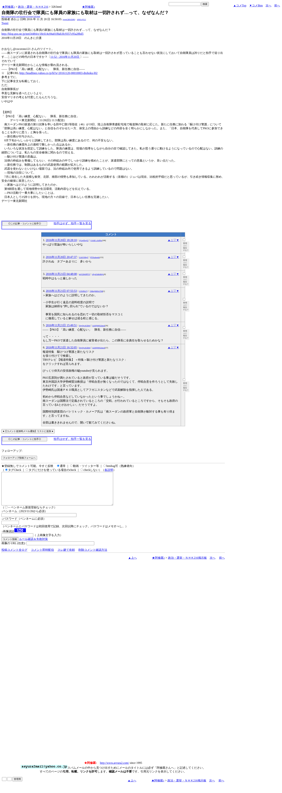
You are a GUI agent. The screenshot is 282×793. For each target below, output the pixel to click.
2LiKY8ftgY (83, 257)
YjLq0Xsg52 (83, 240)
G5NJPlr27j (83, 291)
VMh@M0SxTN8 (96, 291)
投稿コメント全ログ (14, 556)
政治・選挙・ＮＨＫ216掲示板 (187, 564)
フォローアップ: (11, 450)
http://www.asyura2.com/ (114, 769)
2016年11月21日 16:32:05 (61, 347)
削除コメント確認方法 (92, 556)
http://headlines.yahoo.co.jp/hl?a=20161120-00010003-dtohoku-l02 (58, 73)
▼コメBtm (256, 5)
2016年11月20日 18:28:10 (61, 240)
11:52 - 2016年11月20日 (65, 56)
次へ (268, 5)
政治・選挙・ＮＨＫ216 (33, 6)
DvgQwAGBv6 (84, 326)
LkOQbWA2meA (98, 326)
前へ (277, 5)
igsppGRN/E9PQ (69, 20)
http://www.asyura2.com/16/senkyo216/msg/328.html (20, 16)
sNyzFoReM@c (98, 274)
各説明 (108, 469)
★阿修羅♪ (8, 6)
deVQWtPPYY (84, 274)
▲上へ (132, 564)
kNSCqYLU (81, 20)
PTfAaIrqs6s (94, 257)
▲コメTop (239, 5)
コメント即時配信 (42, 556)
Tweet (4, 23)
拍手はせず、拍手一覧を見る (72, 223)
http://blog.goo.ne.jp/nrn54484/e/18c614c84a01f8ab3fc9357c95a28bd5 (42, 33)
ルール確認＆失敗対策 (33, 545)
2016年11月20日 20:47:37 (61, 257)
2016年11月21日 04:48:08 (61, 273)
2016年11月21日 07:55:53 (61, 290)
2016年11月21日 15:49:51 (61, 325)
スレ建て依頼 (66, 556)
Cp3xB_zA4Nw (96, 240)
